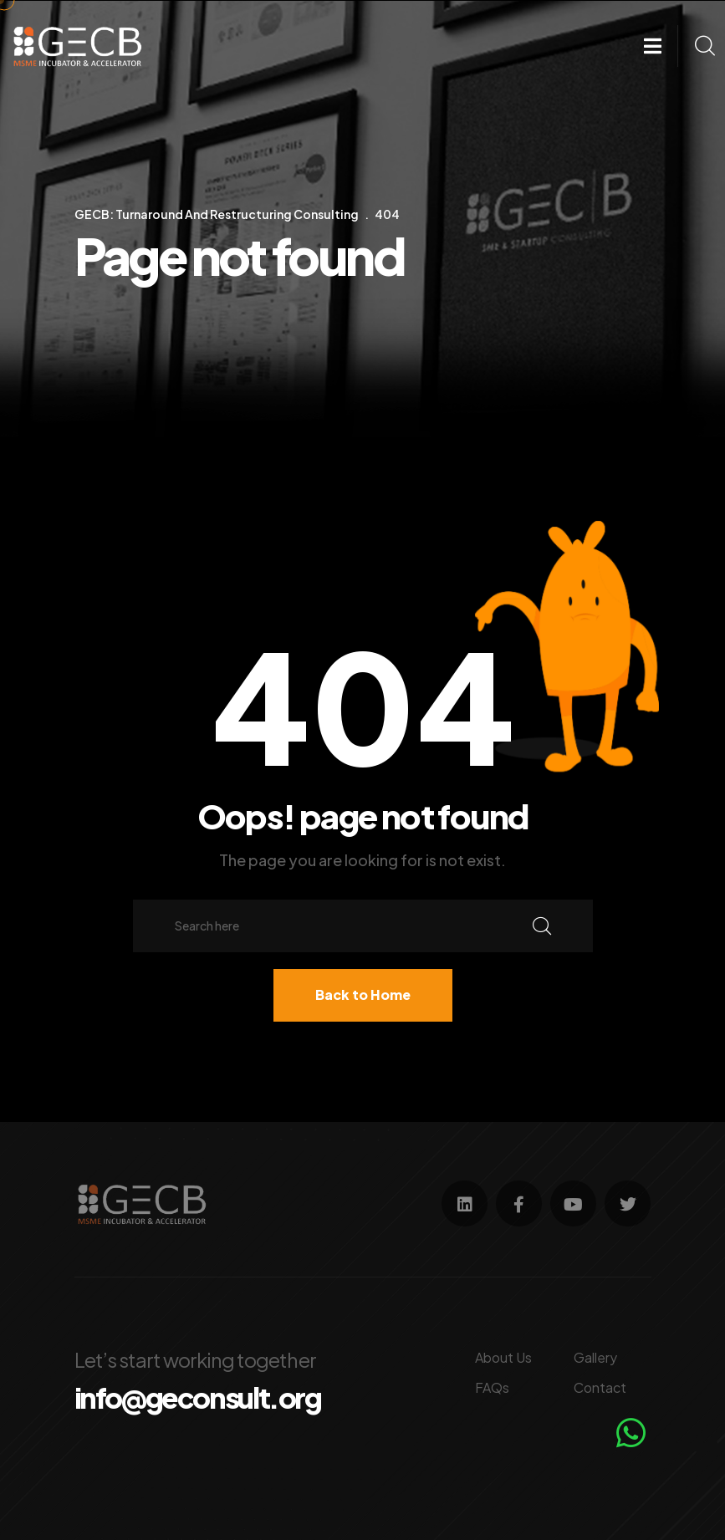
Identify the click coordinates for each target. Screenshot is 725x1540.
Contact (600, 1387)
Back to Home (363, 994)
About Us (503, 1357)
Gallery (595, 1357)
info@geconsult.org (196, 1398)
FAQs (492, 1387)
